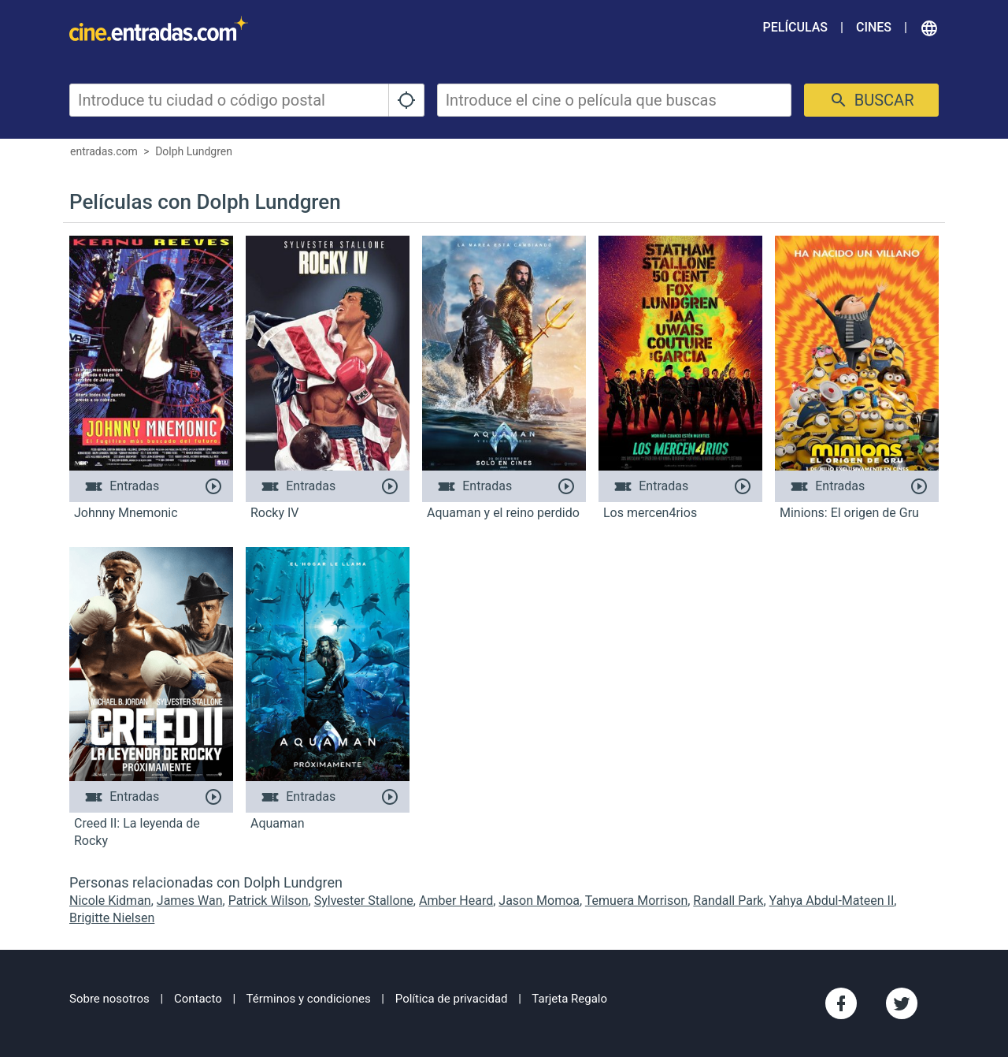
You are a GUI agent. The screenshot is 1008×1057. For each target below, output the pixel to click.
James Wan (190, 900)
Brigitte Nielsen (111, 917)
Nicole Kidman (110, 900)
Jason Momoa (539, 900)
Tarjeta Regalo (569, 999)
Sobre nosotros (109, 999)
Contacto (198, 999)
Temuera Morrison (636, 900)
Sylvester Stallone (363, 900)
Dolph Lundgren (193, 151)
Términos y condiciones (308, 999)
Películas (795, 27)
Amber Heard (456, 900)
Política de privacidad (451, 999)
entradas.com (104, 151)
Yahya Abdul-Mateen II (832, 900)
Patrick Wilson (268, 900)
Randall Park (728, 900)
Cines (873, 27)
